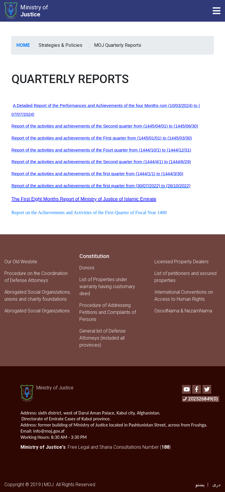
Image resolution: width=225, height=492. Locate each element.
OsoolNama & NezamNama (183, 311)
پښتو (199, 484)
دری (216, 484)
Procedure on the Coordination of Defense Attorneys (36, 277)
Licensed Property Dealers (181, 261)
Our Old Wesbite (20, 261)
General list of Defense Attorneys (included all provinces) (102, 338)
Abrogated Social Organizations (37, 311)
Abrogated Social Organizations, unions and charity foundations (37, 295)
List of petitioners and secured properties (185, 277)
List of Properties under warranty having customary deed (107, 286)
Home (23, 45)
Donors (86, 268)
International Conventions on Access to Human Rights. (183, 295)
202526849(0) (200, 399)
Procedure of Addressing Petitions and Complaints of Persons (107, 312)
